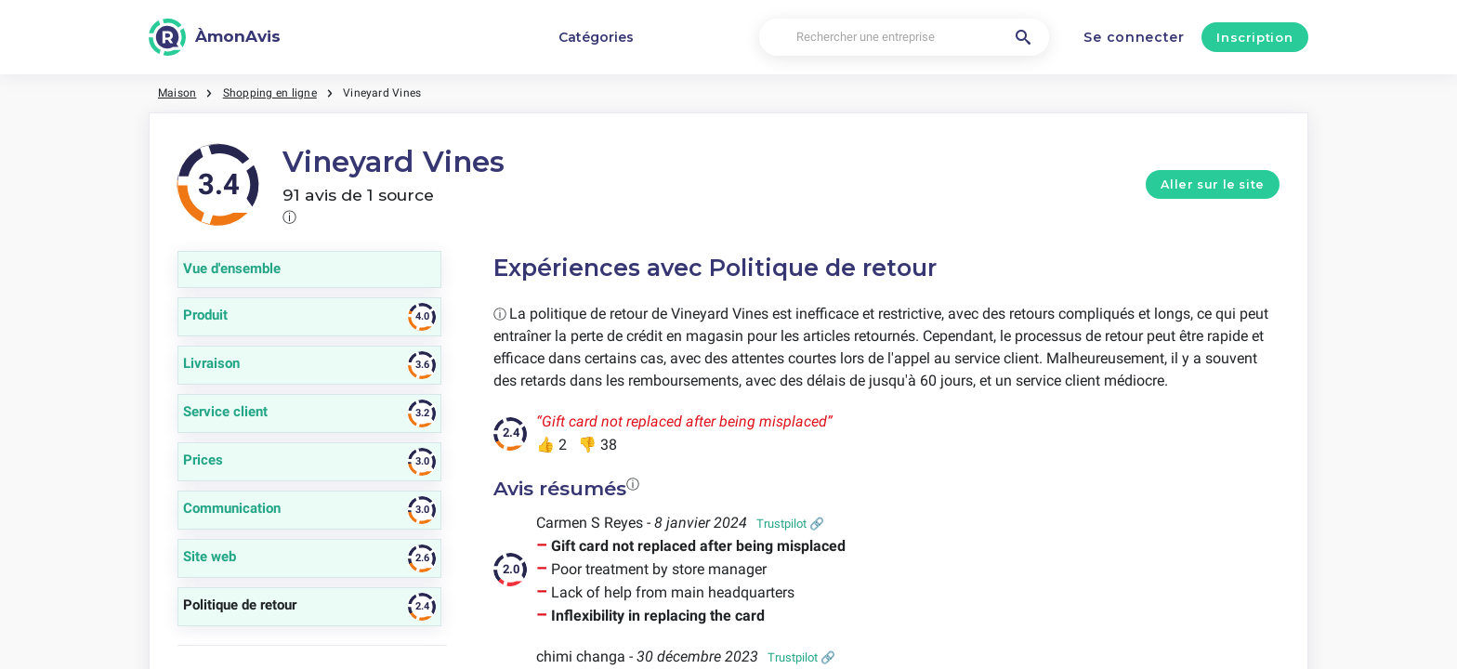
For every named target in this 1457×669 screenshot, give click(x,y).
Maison (177, 92)
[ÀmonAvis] (215, 37)
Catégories (596, 37)
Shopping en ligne (270, 92)
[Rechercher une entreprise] (904, 38)
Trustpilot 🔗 (790, 524)
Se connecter (1133, 37)
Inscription (1254, 37)
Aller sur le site (1213, 184)
